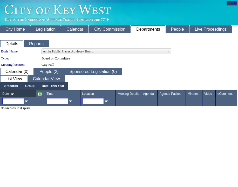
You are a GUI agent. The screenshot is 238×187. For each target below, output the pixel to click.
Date (5, 94)
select (169, 51)
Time (50, 94)
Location (88, 94)
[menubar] (34, 86)
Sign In (232, 3)
